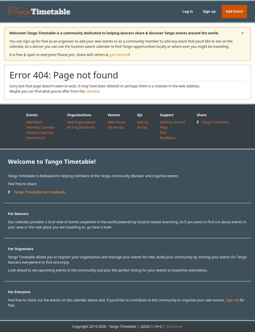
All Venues (116, 127)
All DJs (142, 127)
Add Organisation (81, 122)
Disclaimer (174, 326)
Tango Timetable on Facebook (39, 192)
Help (163, 127)
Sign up (209, 11)
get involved (119, 54)
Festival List (35, 137)
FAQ (163, 132)
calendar (92, 91)
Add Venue (116, 122)
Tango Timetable (215, 122)
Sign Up (232, 300)
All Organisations (81, 127)
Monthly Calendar (40, 127)
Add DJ (142, 122)
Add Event (234, 11)
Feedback (167, 137)
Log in (188, 11)
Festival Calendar (40, 132)
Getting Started (172, 122)
